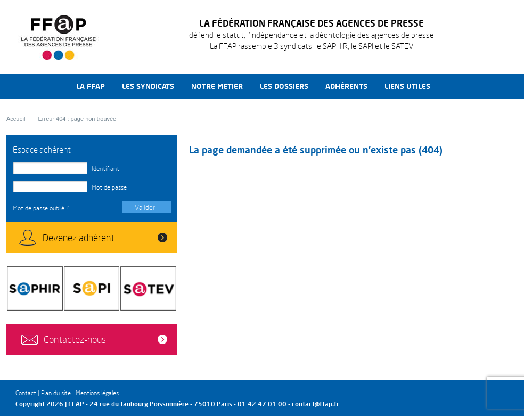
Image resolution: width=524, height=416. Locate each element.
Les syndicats (148, 86)
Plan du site (56, 393)
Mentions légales (97, 393)
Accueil (15, 119)
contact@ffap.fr (315, 404)
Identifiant (105, 169)
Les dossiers (284, 86)
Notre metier (217, 86)
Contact (25, 393)
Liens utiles (407, 86)
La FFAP (90, 86)
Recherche (451, 86)
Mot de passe (109, 187)
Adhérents (346, 86)
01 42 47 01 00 (262, 404)
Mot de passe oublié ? (41, 208)
